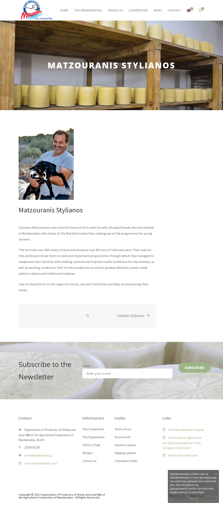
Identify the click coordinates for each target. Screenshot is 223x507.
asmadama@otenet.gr (38, 455)
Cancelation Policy (126, 461)
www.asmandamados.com (40, 463)
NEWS (158, 10)
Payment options (125, 445)
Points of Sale (91, 445)
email (86, 366)
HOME (64, 10)
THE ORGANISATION (88, 10)
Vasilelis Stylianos (130, 315)
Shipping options (125, 453)
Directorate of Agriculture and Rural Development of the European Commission (182, 443)
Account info (123, 437)
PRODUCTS (115, 10)
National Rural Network (183, 455)
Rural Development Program (186, 430)
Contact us (90, 461)
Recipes (88, 453)
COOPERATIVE (138, 10)
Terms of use (123, 429)
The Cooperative (93, 429)
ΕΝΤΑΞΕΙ (193, 498)
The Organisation (94, 437)
